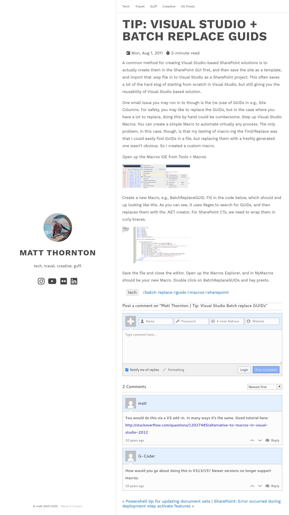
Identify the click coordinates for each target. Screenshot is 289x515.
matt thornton (58, 252)
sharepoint (218, 292)
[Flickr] (64, 282)
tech (132, 292)
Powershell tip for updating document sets (168, 501)
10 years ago (134, 440)
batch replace (158, 292)
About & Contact (72, 506)
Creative (169, 6)
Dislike (260, 440)
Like (252, 440)
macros (197, 292)
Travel (139, 6)
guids (181, 292)
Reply (275, 440)
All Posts (188, 6)
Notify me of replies (142, 369)
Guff (153, 6)
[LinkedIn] (74, 282)
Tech (126, 6)
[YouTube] (53, 282)
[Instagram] (42, 282)
